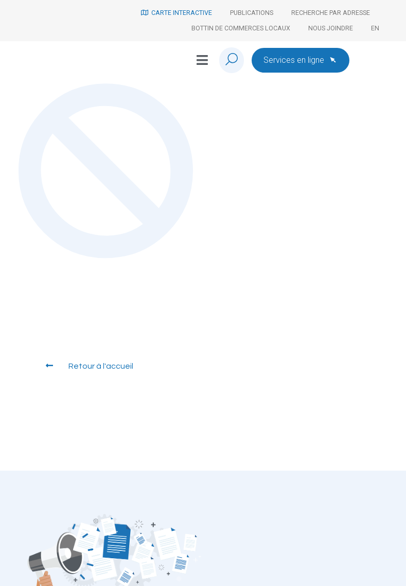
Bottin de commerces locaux (240, 28)
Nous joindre (330, 28)
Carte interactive (176, 12)
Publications (251, 12)
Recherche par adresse (330, 12)
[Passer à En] (375, 28)
